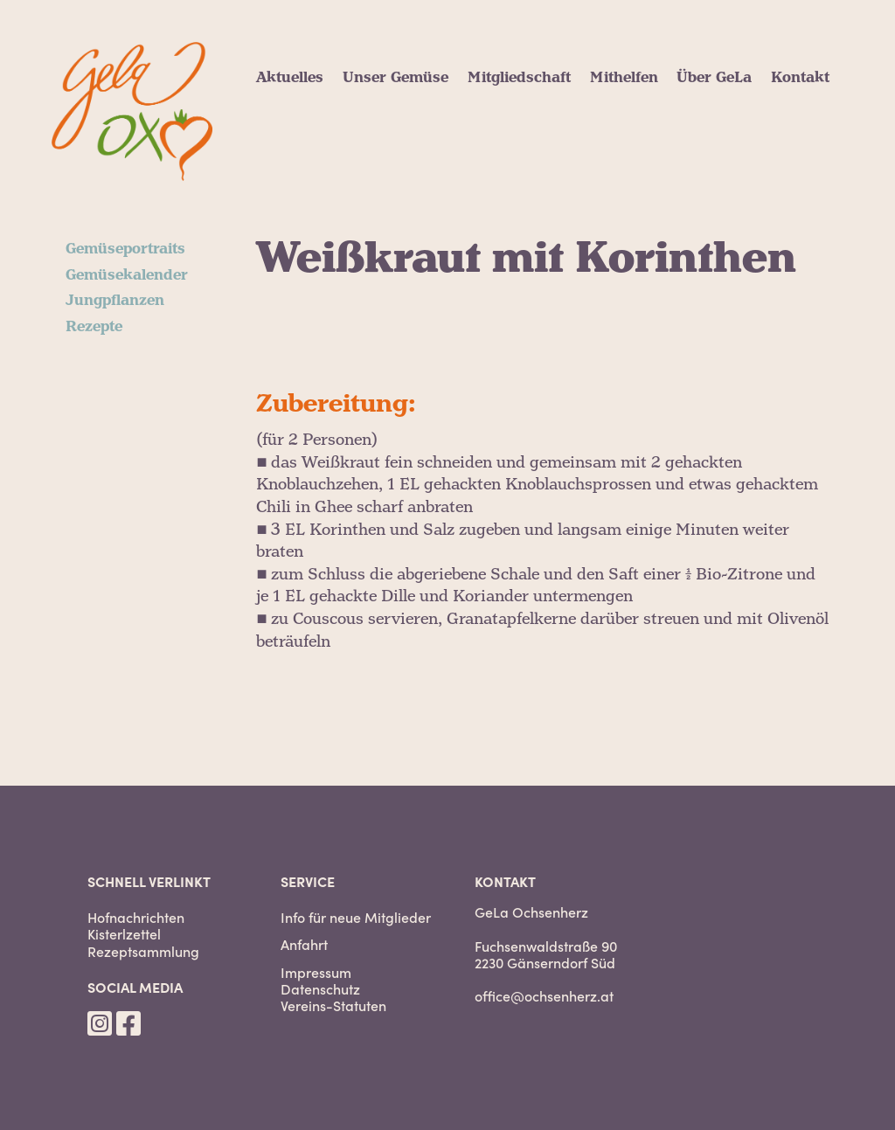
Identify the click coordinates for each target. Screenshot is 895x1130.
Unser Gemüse (395, 78)
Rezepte (94, 326)
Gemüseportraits (125, 249)
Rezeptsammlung (143, 951)
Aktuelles (289, 78)
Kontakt (800, 78)
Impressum (316, 972)
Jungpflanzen (115, 300)
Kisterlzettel (124, 933)
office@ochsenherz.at (544, 995)
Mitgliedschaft (519, 78)
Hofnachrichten (135, 917)
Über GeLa (714, 78)
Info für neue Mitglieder (356, 917)
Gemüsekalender (127, 275)
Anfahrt (304, 944)
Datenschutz (320, 989)
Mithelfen (624, 78)
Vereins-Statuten (333, 1005)
